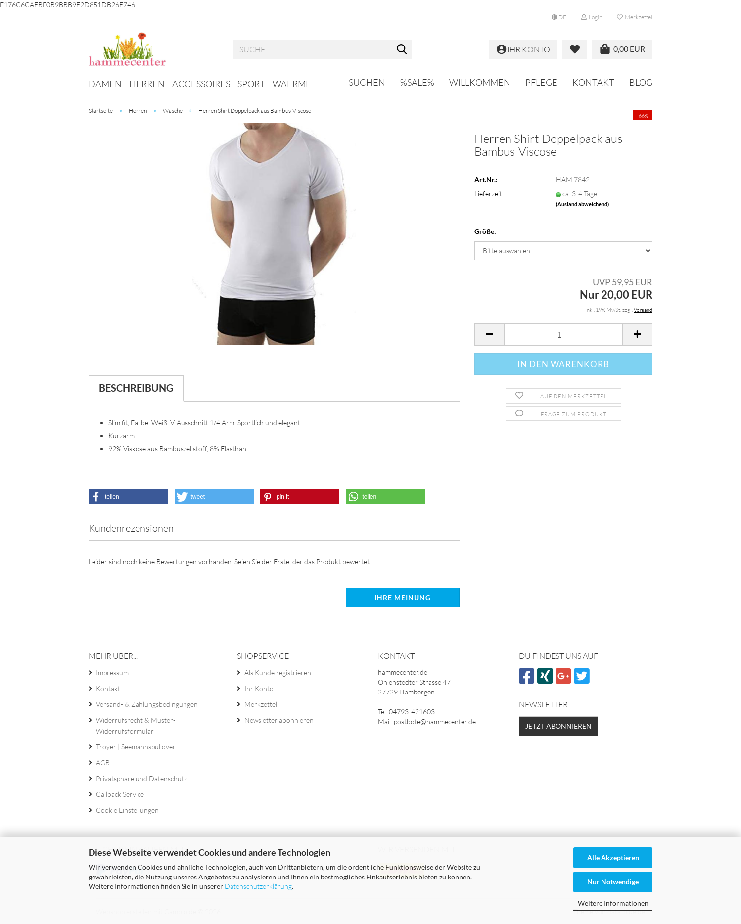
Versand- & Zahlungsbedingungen (147, 704)
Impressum (112, 672)
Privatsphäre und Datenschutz (141, 778)
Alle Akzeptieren (613, 857)
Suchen (367, 82)
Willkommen (479, 82)
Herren (147, 83)
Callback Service (120, 794)
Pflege (541, 82)
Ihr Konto (259, 688)
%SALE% (417, 82)
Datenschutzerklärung (258, 886)
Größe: (485, 231)
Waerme (292, 83)
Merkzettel (634, 17)
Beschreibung (136, 388)
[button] (559, 17)
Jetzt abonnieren (558, 726)
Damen (105, 83)
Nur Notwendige (613, 882)
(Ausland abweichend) (582, 204)
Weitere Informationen (613, 903)
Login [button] (591, 17)
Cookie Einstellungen (127, 810)
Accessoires (201, 83)
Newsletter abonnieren (279, 720)
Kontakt (593, 82)
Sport (251, 83)
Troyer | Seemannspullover (136, 746)
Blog (640, 82)
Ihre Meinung (402, 597)
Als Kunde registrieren (277, 672)
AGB (103, 762)
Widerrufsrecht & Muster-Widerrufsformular (136, 725)
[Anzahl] (563, 334)
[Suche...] (402, 50)
